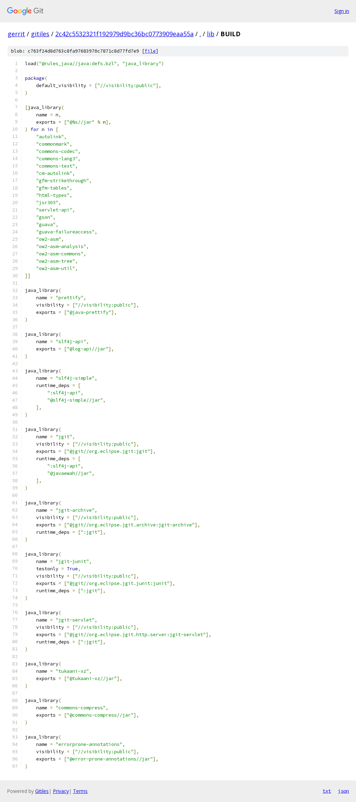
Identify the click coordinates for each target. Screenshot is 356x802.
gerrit (16, 34)
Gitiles (42, 791)
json (343, 791)
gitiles (40, 34)
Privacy (61, 791)
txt (327, 791)
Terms (80, 791)
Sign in (341, 11)
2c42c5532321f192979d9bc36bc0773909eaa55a (124, 34)
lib (211, 34)
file (150, 51)
